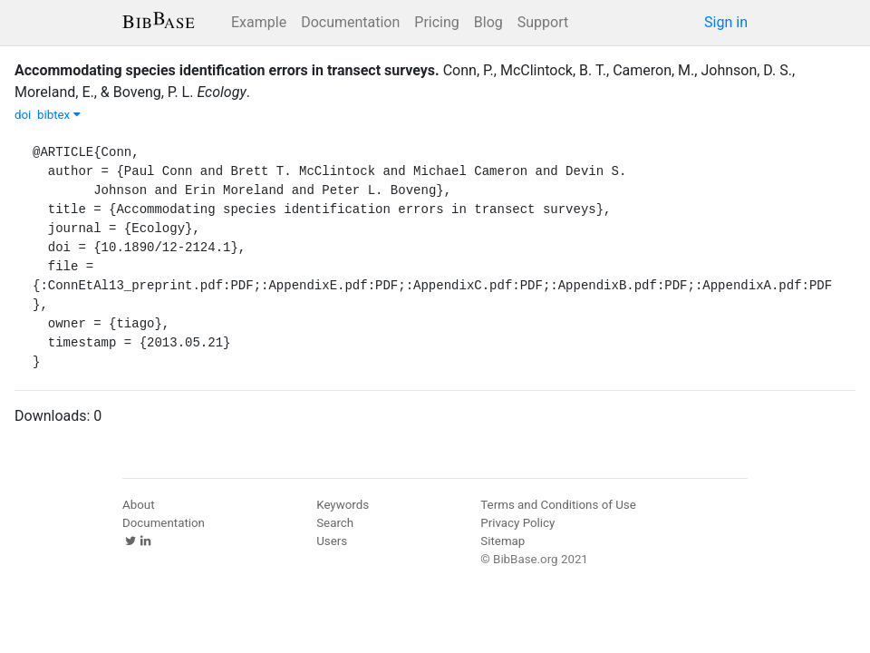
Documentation (350, 22)
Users (331, 541)
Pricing (436, 22)
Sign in (726, 22)
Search (334, 523)
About (138, 505)
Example (258, 22)
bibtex (59, 115)
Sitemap (502, 541)
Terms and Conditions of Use (557, 505)
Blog (488, 22)
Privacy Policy (517, 523)
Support (542, 22)
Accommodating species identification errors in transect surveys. (227, 70)
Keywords (342, 505)
